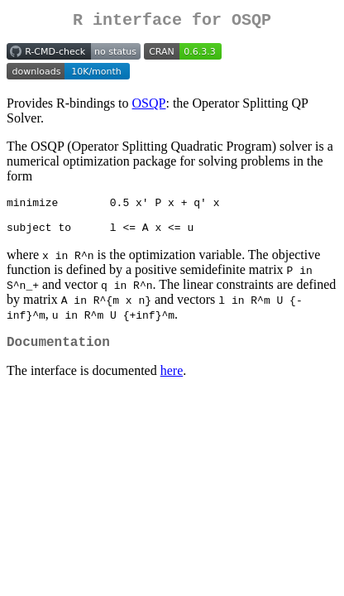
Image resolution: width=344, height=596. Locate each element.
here (172, 384)
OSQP (149, 106)
